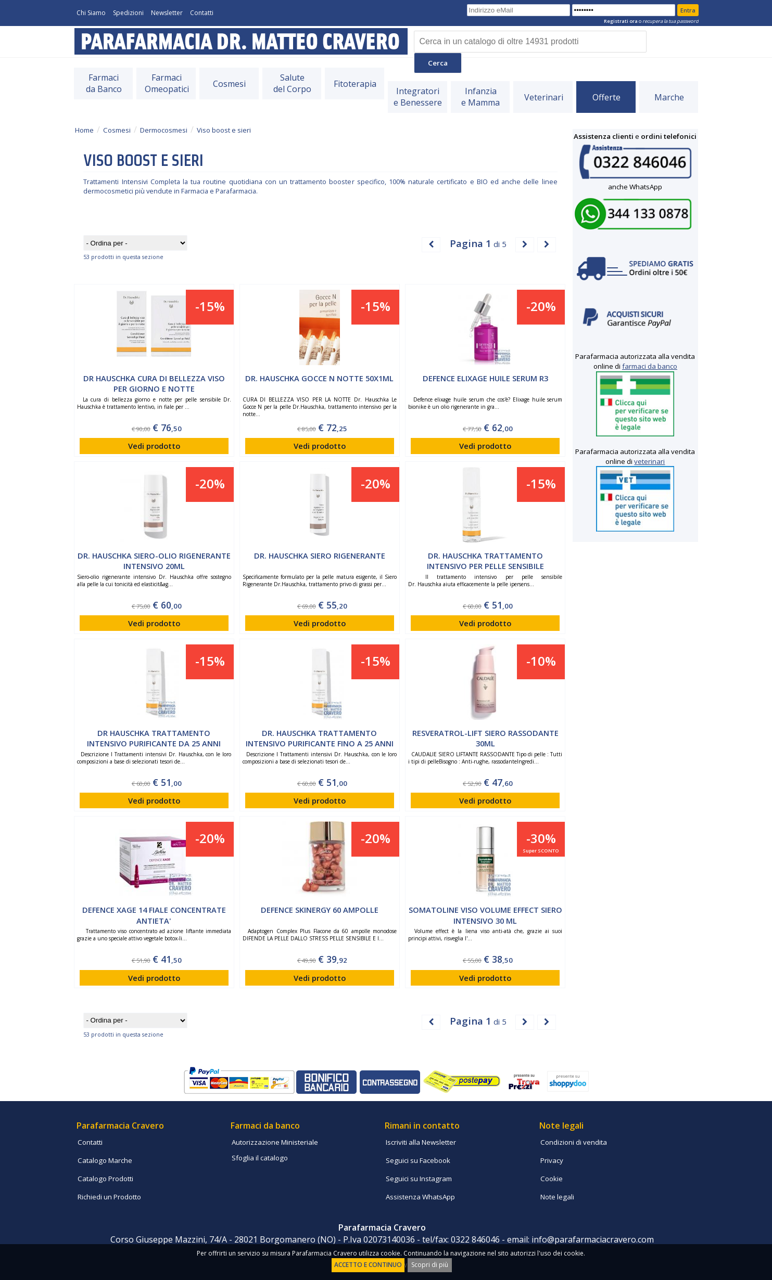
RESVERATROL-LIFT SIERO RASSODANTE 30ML (485, 738)
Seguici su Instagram (419, 1178)
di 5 (478, 243)
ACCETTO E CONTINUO (368, 1264)
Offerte (606, 97)
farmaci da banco (649, 366)
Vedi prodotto (154, 446)
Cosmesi (229, 83)
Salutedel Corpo (292, 83)
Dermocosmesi (163, 130)
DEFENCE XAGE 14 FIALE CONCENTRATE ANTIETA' (154, 915)
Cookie (551, 1178)
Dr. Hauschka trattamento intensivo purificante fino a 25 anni (320, 738)
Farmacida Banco (104, 83)
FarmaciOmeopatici (167, 83)
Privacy (551, 1160)
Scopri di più (429, 1264)
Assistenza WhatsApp (420, 1196)
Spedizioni (128, 12)
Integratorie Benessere (418, 96)
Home (84, 130)
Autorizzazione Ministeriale (275, 1142)
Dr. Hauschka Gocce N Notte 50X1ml (319, 378)
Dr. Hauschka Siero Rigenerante (319, 555)
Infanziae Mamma (480, 96)
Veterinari (543, 97)
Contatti (201, 12)
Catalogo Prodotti (105, 1178)
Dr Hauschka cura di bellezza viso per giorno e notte (154, 383)
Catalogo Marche (105, 1160)
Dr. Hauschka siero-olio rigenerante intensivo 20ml (154, 561)
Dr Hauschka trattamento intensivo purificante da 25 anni (154, 738)
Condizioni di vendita (573, 1142)
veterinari (649, 461)
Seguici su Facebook (418, 1160)
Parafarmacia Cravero (120, 1125)
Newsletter (167, 12)
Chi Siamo (91, 12)
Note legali (557, 1196)
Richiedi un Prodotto (109, 1196)
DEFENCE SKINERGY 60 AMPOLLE (319, 909)
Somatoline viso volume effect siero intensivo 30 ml (485, 915)
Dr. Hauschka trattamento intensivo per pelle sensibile (485, 561)
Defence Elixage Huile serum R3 (485, 378)
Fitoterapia (355, 83)
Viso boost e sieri (224, 130)
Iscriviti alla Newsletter (421, 1142)
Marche (669, 97)
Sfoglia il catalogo (260, 1157)
